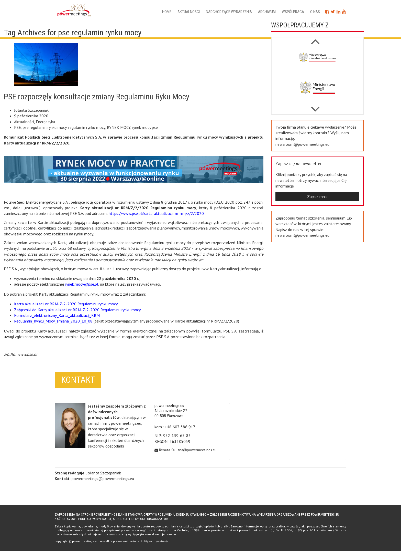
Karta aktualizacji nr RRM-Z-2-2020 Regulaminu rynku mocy (66, 303)
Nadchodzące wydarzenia (229, 11)
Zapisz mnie (317, 196)
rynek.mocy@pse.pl (81, 284)
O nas (315, 11)
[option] (317, 62)
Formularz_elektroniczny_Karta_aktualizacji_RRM (57, 315)
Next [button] (315, 39)
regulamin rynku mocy (86, 127)
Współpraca (293, 11)
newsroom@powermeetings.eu (302, 144)
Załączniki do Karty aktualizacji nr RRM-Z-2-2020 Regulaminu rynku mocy (77, 309)
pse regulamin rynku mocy (44, 127)
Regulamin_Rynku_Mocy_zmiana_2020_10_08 (53, 321)
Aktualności (188, 11)
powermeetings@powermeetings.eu (103, 478)
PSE (17, 127)
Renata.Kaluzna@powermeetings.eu (188, 450)
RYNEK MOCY (118, 127)
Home (166, 11)
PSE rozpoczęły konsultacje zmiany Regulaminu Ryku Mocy (96, 96)
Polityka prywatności (155, 541)
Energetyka (45, 121)
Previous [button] (315, 106)
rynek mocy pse (145, 127)
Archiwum (267, 11)
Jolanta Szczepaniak (31, 110)
